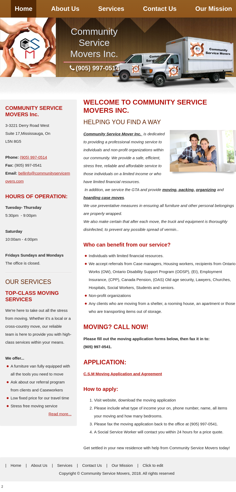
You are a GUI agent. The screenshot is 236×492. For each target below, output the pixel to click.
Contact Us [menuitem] (92, 465)
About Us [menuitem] (39, 465)
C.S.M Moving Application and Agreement (122, 374)
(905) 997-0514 (97, 68)
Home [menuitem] (16, 465)
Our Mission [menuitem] (122, 465)
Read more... (60, 414)
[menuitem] (24, 9)
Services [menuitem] (65, 465)
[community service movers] (28, 47)
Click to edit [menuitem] (153, 465)
